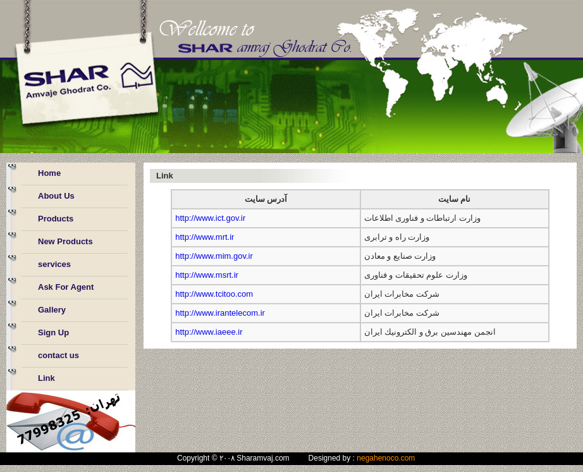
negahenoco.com (386, 458)
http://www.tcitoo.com (214, 294)
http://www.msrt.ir (206, 275)
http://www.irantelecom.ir (220, 313)
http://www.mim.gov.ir (214, 256)
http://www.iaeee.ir (208, 332)
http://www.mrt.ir (204, 237)
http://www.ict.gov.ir (210, 218)
